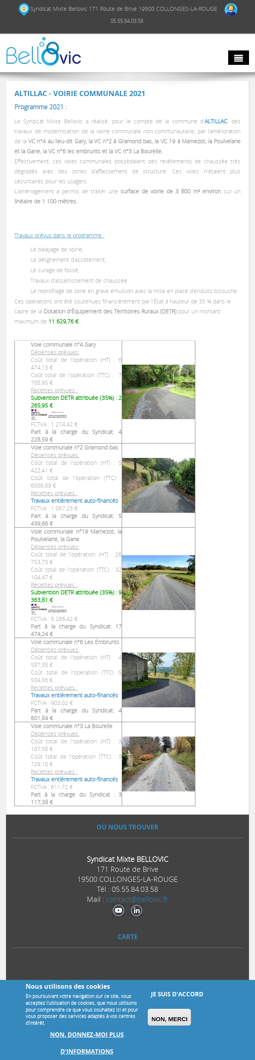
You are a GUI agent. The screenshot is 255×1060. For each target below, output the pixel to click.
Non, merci (169, 1019)
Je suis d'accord (177, 994)
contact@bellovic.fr (137, 899)
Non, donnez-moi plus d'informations (87, 1043)
